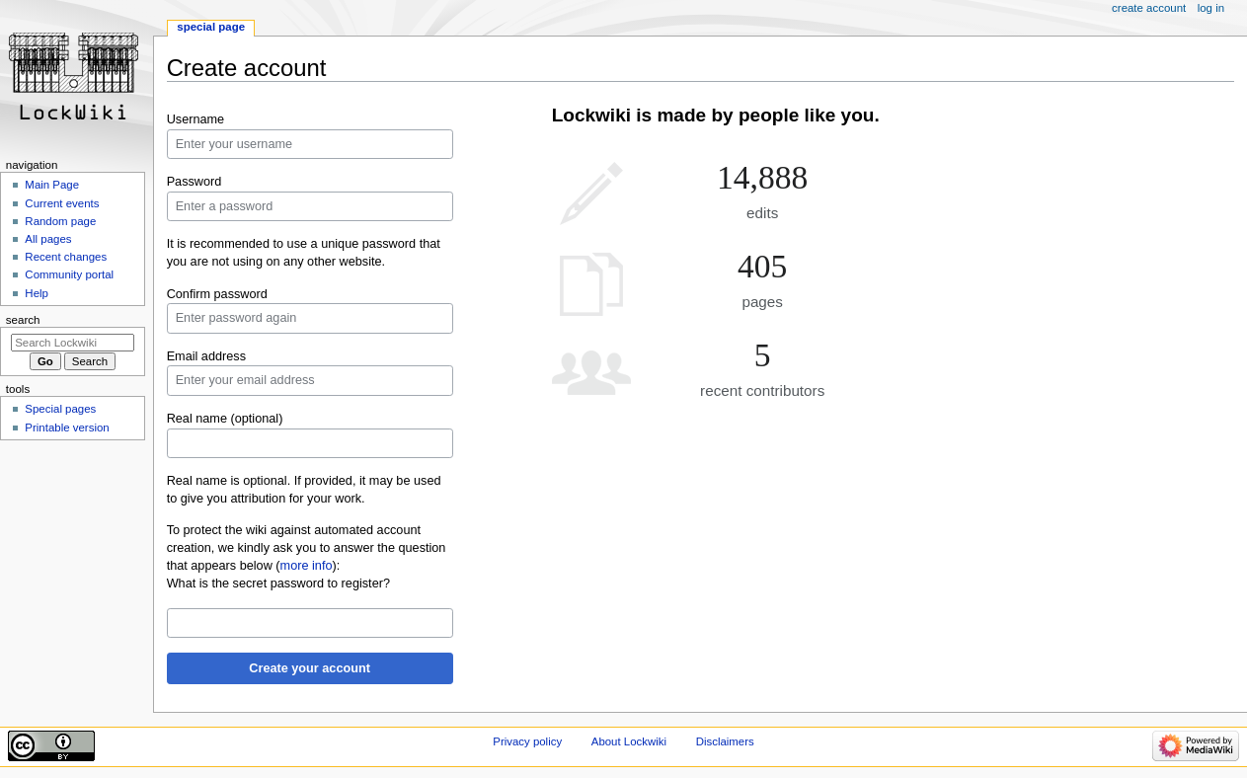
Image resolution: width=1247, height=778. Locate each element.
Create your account (309, 668)
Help (36, 293)
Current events (62, 203)
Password (194, 182)
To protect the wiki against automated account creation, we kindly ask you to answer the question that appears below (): (306, 548)
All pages (48, 239)
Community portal (69, 274)
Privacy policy (527, 741)
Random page (60, 221)
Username (196, 119)
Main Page (52, 185)
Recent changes (66, 257)
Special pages (60, 409)
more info (306, 566)
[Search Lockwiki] (72, 342)
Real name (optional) (225, 419)
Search (23, 320)
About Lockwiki (628, 741)
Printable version (67, 427)
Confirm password (217, 294)
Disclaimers (725, 741)
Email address (206, 356)
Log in (1211, 8)
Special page (211, 27)
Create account (1149, 8)
